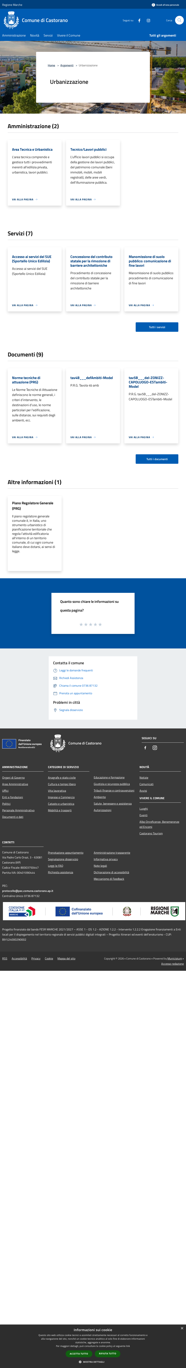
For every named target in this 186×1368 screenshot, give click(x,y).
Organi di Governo (13, 777)
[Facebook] (138, 20)
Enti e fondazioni (12, 797)
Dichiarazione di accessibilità (111, 872)
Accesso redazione (172, 964)
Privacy (35, 958)
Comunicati (147, 784)
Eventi (144, 815)
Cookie (49, 958)
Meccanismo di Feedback (109, 879)
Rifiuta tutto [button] (107, 1353)
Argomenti (66, 65)
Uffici (5, 790)
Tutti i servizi (157, 327)
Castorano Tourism (151, 833)
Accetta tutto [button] (79, 1353)
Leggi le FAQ (55, 866)
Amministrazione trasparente (112, 852)
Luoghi (144, 808)
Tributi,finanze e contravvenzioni (114, 790)
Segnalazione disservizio (63, 859)
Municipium (174, 958)
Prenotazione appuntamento (65, 852)
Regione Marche (12, 5)
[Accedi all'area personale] (165, 5)
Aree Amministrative (15, 784)
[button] (93, 1362)
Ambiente (100, 797)
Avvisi (143, 790)
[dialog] (93, 1346)
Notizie (144, 777)
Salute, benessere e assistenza (113, 803)
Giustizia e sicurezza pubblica (112, 784)
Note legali (100, 866)
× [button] (182, 1328)
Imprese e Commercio (61, 797)
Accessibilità (19, 958)
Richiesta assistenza (60, 872)
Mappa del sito (66, 958)
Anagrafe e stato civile (62, 777)
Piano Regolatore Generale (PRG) (32, 505)
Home (51, 65)
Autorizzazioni (102, 810)
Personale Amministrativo (18, 810)
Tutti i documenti (157, 459)
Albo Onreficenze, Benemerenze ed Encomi (159, 824)
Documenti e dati (12, 817)
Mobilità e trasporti (60, 810)
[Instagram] (147, 20)
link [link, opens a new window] (128, 1346)
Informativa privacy (106, 859)
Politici (6, 804)
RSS (4, 958)
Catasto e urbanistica (61, 804)
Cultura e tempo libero (62, 784)
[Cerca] (179, 20)
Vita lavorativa (57, 790)
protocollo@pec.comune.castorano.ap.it (27, 891)
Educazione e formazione (109, 777)
